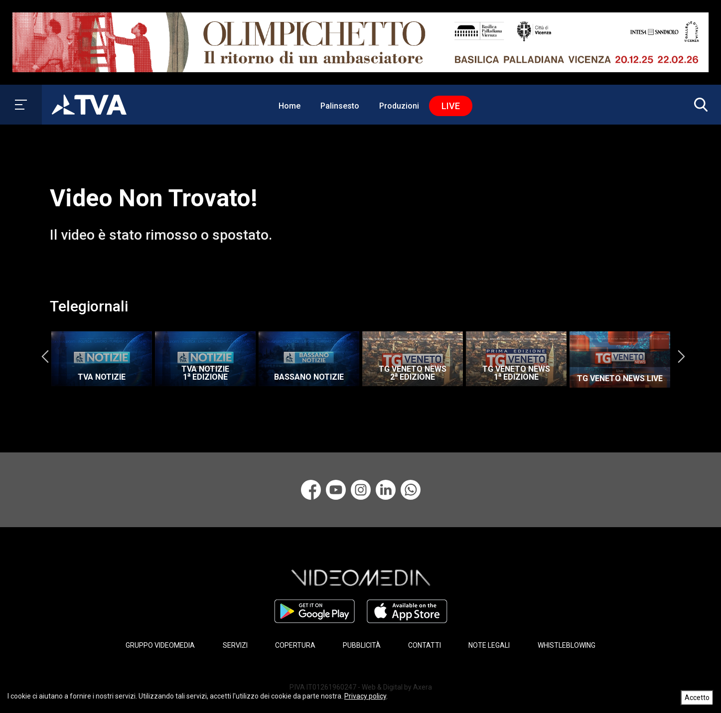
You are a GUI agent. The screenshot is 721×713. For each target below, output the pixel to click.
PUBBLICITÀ (362, 645)
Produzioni (399, 106)
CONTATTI (424, 645)
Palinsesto (339, 106)
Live (450, 106)
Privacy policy (365, 696)
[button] (698, 104)
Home (289, 106)
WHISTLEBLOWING (566, 645)
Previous (44, 356)
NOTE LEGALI (489, 645)
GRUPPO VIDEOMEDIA (160, 645)
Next (681, 356)
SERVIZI (235, 645)
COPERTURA (295, 645)
